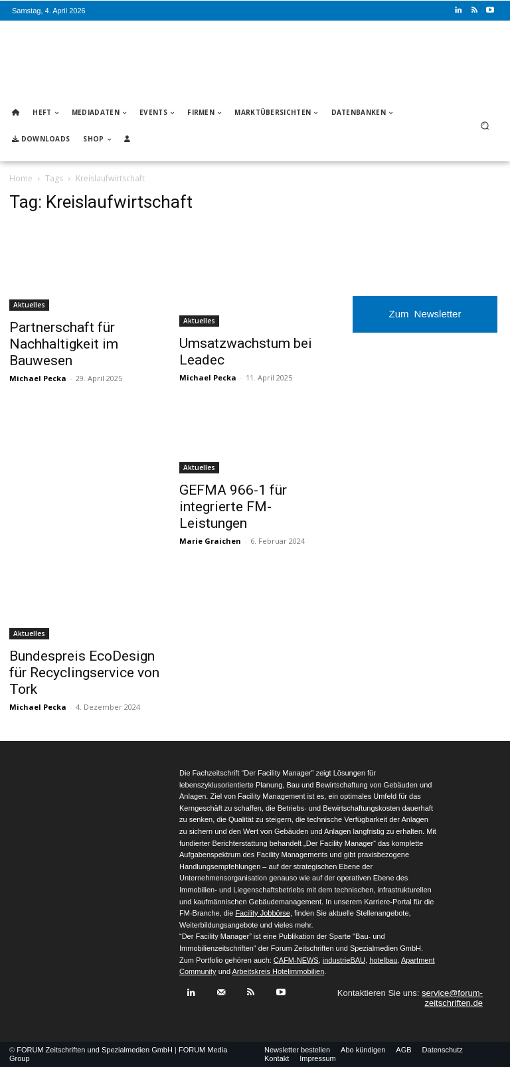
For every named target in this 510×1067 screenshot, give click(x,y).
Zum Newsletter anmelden (425, 320)
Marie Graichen (210, 541)
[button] (485, 126)
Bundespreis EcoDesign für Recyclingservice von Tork (84, 672)
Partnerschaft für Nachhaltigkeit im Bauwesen (63, 344)
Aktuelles (29, 304)
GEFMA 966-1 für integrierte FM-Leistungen (233, 506)
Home (21, 178)
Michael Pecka (37, 378)
